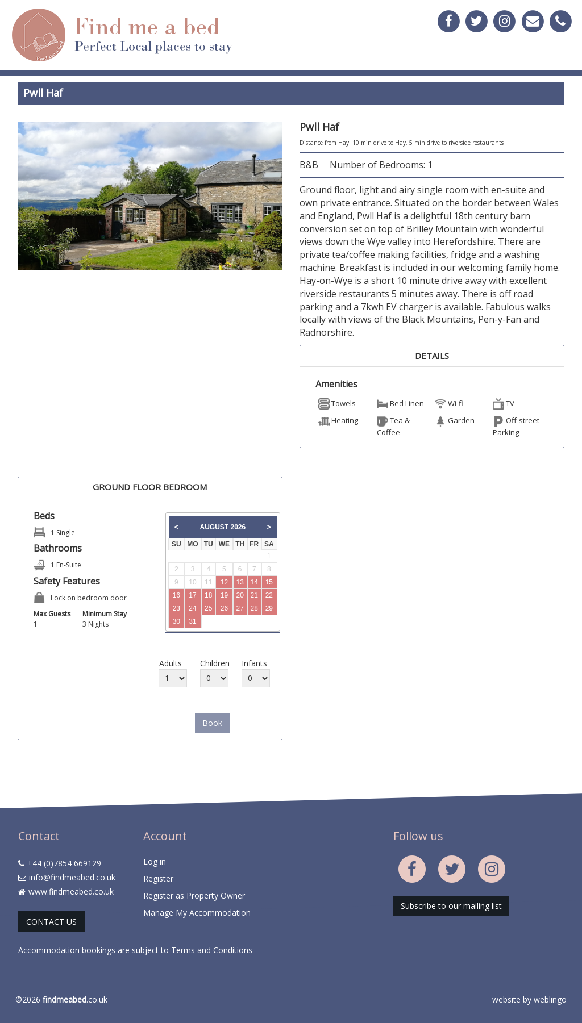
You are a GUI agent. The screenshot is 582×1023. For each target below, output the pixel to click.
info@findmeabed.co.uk (72, 877)
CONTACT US (51, 921)
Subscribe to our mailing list (451, 905)
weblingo (550, 999)
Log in (154, 861)
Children (212, 663)
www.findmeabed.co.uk (71, 891)
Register (158, 878)
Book (212, 722)
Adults (170, 663)
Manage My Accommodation (197, 912)
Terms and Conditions (211, 950)
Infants (254, 663)
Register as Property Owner (194, 895)
